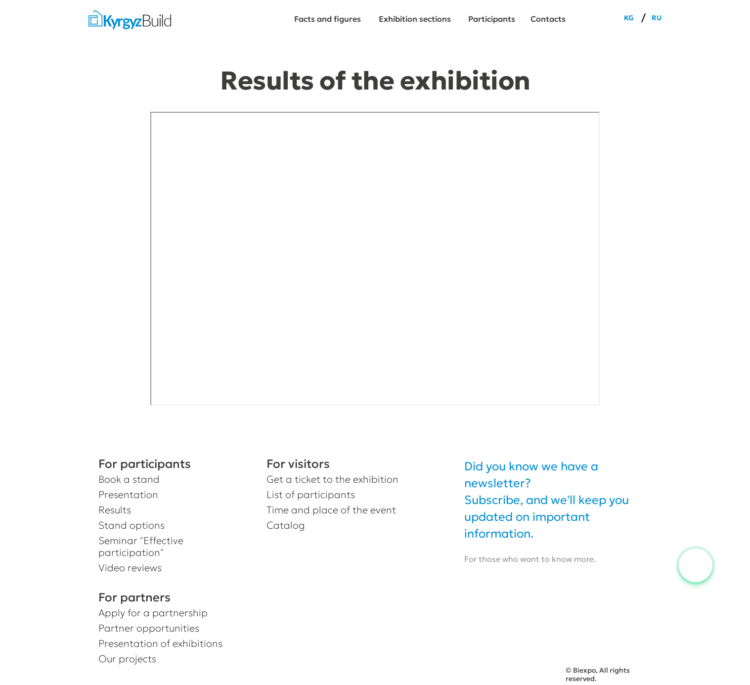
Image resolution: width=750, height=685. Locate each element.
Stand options (131, 525)
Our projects (127, 658)
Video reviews (130, 567)
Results (114, 509)
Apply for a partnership (153, 612)
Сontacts (548, 19)
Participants (491, 19)
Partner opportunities (148, 628)
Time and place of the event (331, 509)
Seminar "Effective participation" (140, 546)
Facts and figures (327, 19)
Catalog (285, 525)
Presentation (128, 494)
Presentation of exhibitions (160, 643)
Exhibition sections (415, 19)
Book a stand (129, 479)
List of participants (310, 494)
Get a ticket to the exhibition (332, 479)
